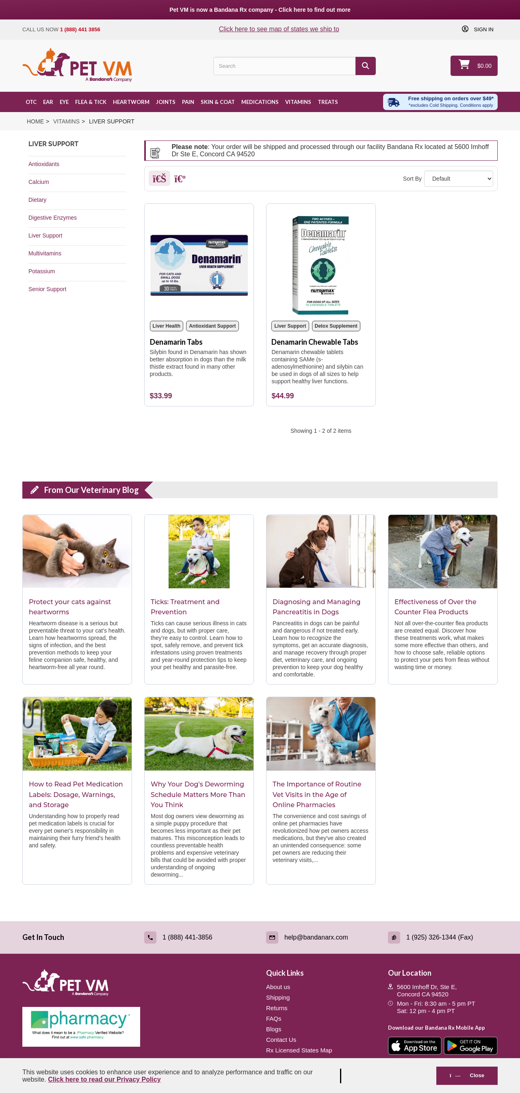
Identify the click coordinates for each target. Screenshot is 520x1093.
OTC (31, 102)
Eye (64, 102)
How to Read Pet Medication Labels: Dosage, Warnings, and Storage (76, 794)
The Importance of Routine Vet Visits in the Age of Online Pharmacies (317, 794)
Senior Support (47, 289)
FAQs (274, 1018)
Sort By (412, 178)
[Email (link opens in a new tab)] (321, 937)
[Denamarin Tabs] (199, 262)
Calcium (38, 182)
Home (35, 121)
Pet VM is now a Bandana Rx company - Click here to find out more (260, 9)
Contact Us (281, 1039)
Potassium (41, 271)
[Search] (365, 66)
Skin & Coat (218, 102)
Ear (48, 102)
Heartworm (131, 102)
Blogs (274, 1029)
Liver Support (45, 235)
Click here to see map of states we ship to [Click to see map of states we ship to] (279, 29)
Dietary (37, 200)
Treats (328, 102)
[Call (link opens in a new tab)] (199, 937)
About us (278, 986)
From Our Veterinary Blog (91, 490)
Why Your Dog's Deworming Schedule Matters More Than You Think (198, 794)
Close (467, 1075)
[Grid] (159, 180)
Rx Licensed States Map (299, 1050)
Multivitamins (44, 253)
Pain (188, 102)
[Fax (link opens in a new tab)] (443, 937)
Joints (166, 102)
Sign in (483, 29)
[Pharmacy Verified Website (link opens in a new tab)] (138, 1027)
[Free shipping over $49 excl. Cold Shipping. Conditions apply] (440, 101)
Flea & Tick (90, 102)
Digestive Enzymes (52, 217)
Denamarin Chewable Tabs (314, 341)
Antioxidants (43, 164)
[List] (180, 180)
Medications (260, 102)
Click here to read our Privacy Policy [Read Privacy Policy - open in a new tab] (104, 1079)
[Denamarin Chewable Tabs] (320, 262)
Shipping (278, 997)
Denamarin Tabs (176, 341)
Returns (277, 1007)
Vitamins (298, 102)
